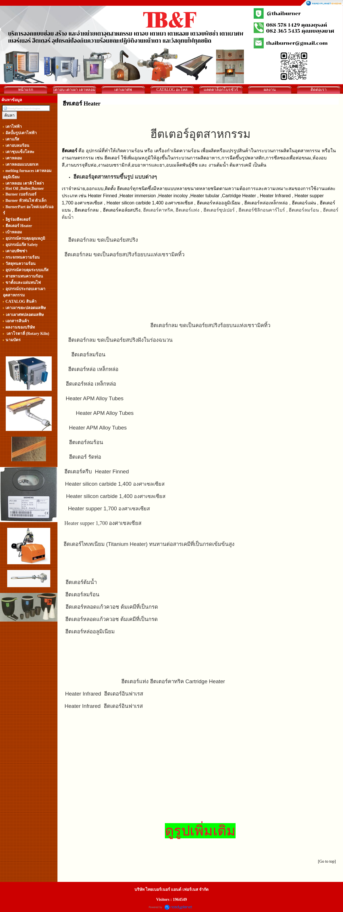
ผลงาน (270, 89)
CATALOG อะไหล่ (172, 89)
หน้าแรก (25, 89)
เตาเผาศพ (123, 89)
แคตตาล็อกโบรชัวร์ (221, 89)
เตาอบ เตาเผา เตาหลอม (74, 89)
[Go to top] (327, 861)
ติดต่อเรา (319, 89)
